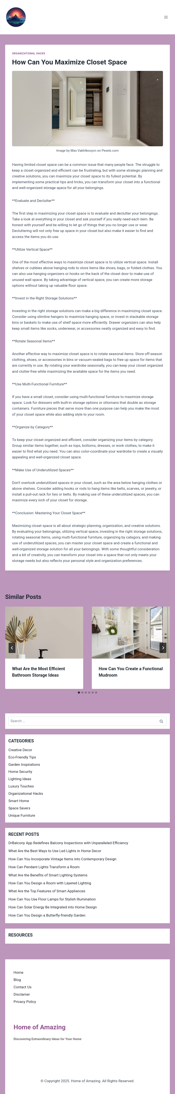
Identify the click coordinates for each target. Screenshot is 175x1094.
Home (18, 972)
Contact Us (22, 987)
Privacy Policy (25, 1001)
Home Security (20, 771)
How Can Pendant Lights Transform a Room (44, 867)
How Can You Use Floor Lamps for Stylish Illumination (52, 899)
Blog (17, 980)
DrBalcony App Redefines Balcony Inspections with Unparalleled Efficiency (68, 843)
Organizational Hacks (28, 53)
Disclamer (22, 994)
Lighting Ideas (19, 779)
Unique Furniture (21, 815)
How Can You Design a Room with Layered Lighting (49, 883)
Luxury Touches (21, 786)
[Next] (163, 648)
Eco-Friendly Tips (22, 757)
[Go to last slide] (12, 648)
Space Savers (19, 808)
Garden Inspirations (24, 764)
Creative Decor (20, 750)
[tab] (79, 692)
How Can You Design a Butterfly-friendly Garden (46, 915)
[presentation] (44, 633)
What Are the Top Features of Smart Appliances (46, 891)
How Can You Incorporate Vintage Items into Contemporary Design (62, 859)
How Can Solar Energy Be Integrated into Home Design (52, 907)
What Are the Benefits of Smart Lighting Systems (48, 875)
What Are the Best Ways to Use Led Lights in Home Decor (54, 851)
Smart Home (18, 801)
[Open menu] (166, 17)
